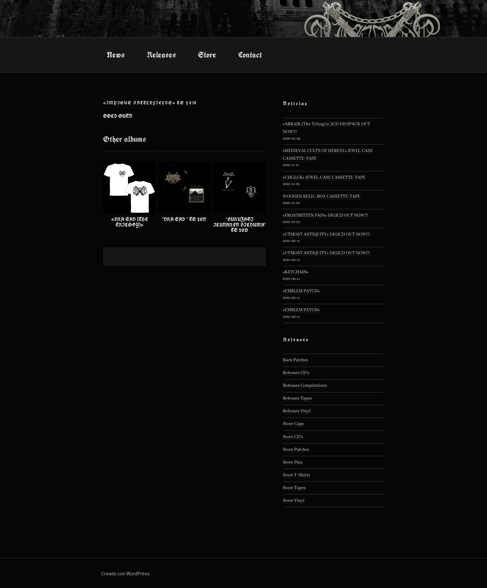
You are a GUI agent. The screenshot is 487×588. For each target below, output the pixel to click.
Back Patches (295, 360)
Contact (250, 54)
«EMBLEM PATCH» (301, 291)
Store (207, 54)
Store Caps (293, 424)
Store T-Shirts (296, 475)
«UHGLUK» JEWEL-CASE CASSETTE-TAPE (324, 177)
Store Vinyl (294, 500)
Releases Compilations (305, 385)
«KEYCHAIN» (296, 272)
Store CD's (293, 437)
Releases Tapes (297, 398)
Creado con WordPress (125, 573)
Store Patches (296, 449)
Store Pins (293, 462)
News (116, 54)
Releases (161, 54)
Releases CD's (296, 373)
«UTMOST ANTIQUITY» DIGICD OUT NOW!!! (326, 234)
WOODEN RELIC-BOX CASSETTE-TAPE (322, 196)
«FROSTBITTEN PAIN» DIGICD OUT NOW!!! (325, 215)
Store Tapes (294, 488)
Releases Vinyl (297, 411)
